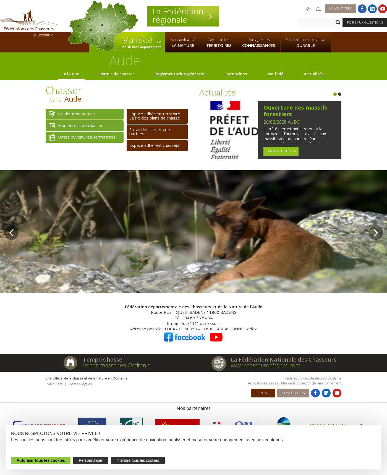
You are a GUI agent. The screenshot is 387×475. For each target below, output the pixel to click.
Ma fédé (275, 73)
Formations (235, 73)
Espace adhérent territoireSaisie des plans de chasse (154, 116)
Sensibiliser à (182, 42)
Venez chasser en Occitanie (116, 365)
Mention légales (80, 384)
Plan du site (54, 384)
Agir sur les (218, 42)
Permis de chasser (117, 73)
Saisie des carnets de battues (149, 131)
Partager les (258, 42)
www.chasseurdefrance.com (265, 365)
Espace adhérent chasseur (154, 145)
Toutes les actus (281, 151)
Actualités (313, 73)
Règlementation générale (179, 73)
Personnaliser (91, 460)
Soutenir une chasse (305, 42)
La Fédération (182, 15)
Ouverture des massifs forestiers (295, 111)
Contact (263, 393)
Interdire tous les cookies (137, 460)
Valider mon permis (70, 114)
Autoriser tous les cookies (41, 460)
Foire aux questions (365, 22)
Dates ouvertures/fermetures (81, 137)
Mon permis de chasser (74, 125)
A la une (71, 73)
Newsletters (340, 8)
